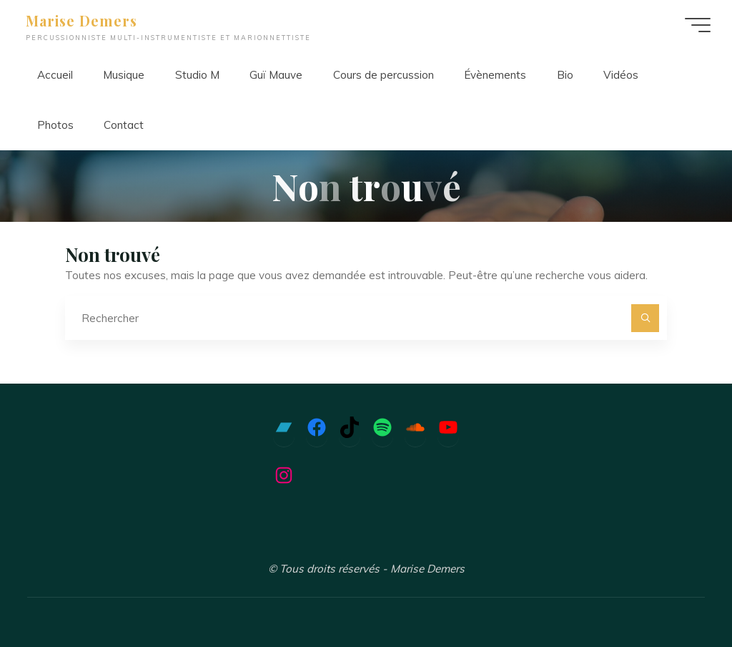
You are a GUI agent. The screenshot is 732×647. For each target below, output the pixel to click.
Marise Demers (81, 20)
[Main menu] (698, 25)
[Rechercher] (645, 318)
